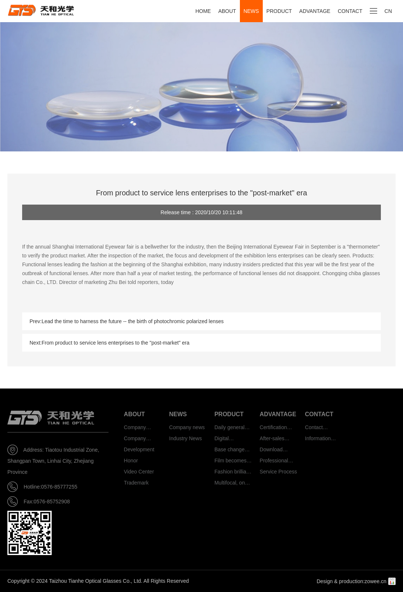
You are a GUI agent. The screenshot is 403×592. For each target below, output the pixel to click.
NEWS (251, 11)
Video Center (139, 472)
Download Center (271, 450)
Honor (131, 460)
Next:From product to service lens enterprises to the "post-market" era (109, 343)
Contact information (317, 428)
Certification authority (273, 428)
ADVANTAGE (314, 11)
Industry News (185, 438)
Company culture (135, 439)
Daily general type (229, 428)
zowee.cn (375, 581)
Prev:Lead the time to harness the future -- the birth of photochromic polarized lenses (127, 321)
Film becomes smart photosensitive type (231, 462)
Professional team (274, 462)
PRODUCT (279, 11)
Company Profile (135, 428)
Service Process (278, 472)
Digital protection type (231, 439)
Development (139, 449)
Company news (187, 427)
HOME (203, 11)
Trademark (136, 483)
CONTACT (350, 11)
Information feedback (318, 439)
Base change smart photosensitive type (231, 450)
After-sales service (272, 439)
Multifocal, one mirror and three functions (232, 484)
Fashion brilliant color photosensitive (232, 473)
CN (388, 11)
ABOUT (227, 11)
